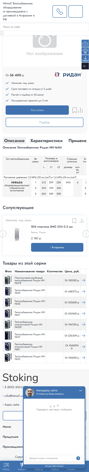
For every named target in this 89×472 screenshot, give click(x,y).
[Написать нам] (75, 11)
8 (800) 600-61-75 (16, 387)
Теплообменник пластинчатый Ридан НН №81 (28, 346)
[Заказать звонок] (59, 11)
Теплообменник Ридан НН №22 (30, 358)
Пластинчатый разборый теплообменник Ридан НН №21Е (29, 280)
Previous (3, 234)
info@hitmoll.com (15, 396)
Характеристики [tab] (46, 140)
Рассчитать (37, 110)
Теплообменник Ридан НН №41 (30, 313)
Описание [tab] (14, 140)
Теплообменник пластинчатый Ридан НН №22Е (28, 324)
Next (86, 234)
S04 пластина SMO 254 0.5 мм (52, 226)
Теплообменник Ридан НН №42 (30, 302)
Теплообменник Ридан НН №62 (30, 291)
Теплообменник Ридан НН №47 (30, 335)
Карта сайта (12, 405)
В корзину (57, 247)
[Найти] (2, 33)
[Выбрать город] (45, 11)
